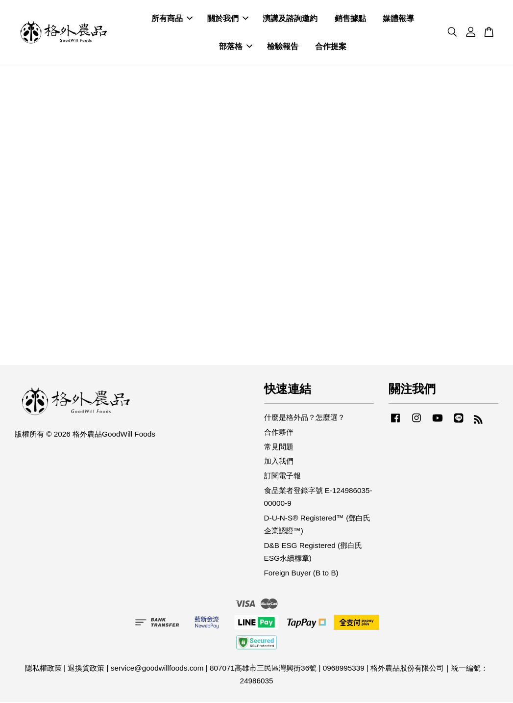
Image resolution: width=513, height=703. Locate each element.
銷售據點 (350, 19)
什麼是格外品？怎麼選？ (304, 418)
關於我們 (227, 19)
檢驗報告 (282, 47)
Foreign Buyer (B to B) (301, 573)
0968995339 (344, 669)
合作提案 (330, 47)
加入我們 (278, 462)
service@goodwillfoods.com (157, 669)
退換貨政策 (86, 669)
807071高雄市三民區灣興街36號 (263, 669)
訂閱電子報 (282, 476)
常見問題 (278, 447)
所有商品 (172, 19)
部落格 (235, 47)
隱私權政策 (43, 669)
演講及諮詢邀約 (290, 19)
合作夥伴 (278, 433)
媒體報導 (398, 19)
